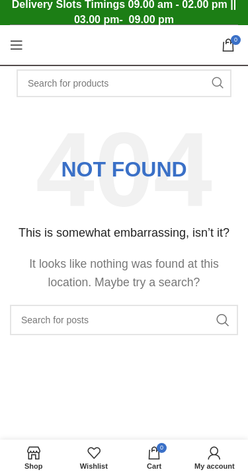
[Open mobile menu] (16, 45)
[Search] (124, 83)
